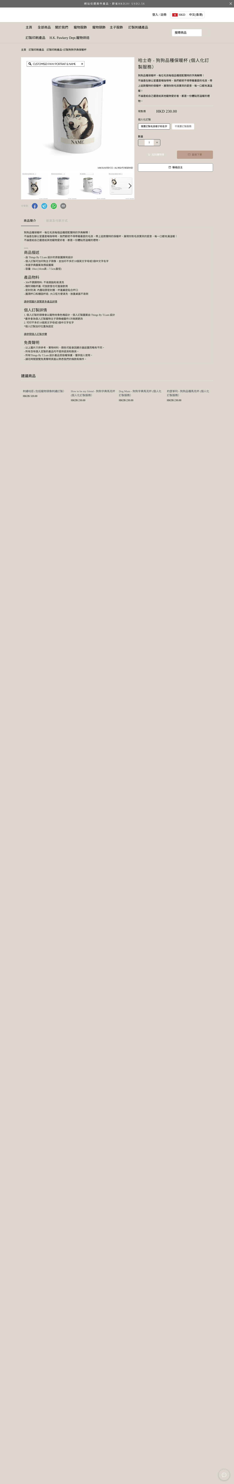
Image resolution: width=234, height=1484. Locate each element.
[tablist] (117, 221)
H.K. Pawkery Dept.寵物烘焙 (100, 38)
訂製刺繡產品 (36, 38)
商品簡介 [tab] (30, 220)
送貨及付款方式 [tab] (57, 220)
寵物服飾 (83, 27)
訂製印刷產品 (63, 38)
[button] (130, 186)
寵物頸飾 (102, 27)
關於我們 (64, 27)
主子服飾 (122, 27)
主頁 (29, 27)
